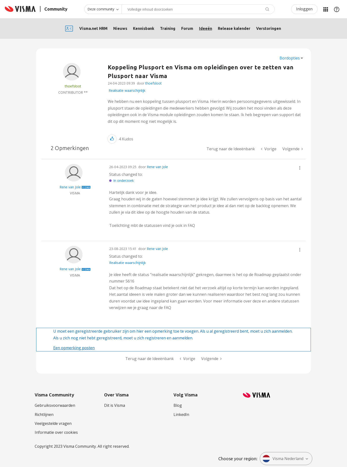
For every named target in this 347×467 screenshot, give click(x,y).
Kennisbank (143, 28)
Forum (187, 28)
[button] (112, 138)
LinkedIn (181, 414)
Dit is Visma (114, 405)
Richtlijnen (44, 414)
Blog (178, 405)
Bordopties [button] (290, 58)
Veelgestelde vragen (53, 423)
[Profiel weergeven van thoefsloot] (73, 86)
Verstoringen (268, 28)
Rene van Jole (157, 166)
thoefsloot (153, 83)
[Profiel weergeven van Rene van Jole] (70, 187)
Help (336, 9)
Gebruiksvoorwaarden (55, 405)
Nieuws (120, 28)
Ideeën (205, 28)
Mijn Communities (325, 9)
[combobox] (198, 9)
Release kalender (234, 28)
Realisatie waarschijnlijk (127, 90)
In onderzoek (123, 180)
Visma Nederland (282, 458)
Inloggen (304, 9)
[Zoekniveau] (102, 9)
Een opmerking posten (74, 347)
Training (167, 28)
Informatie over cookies (56, 432)
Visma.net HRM (93, 28)
